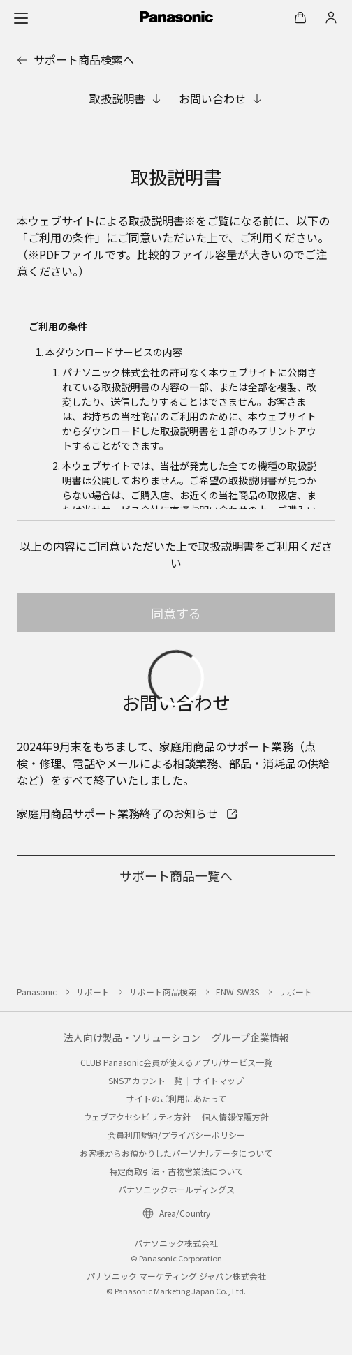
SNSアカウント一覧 (145, 1080)
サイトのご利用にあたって (176, 1098)
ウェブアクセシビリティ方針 (137, 1117)
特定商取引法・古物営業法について (176, 1171)
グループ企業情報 (250, 1037)
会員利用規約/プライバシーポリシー (176, 1135)
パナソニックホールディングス (176, 1189)
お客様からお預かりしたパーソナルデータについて (176, 1153)
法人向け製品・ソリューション (132, 1037)
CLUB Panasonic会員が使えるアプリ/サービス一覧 (176, 1062)
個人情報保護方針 (235, 1117)
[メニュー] (21, 17)
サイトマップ (218, 1080)
